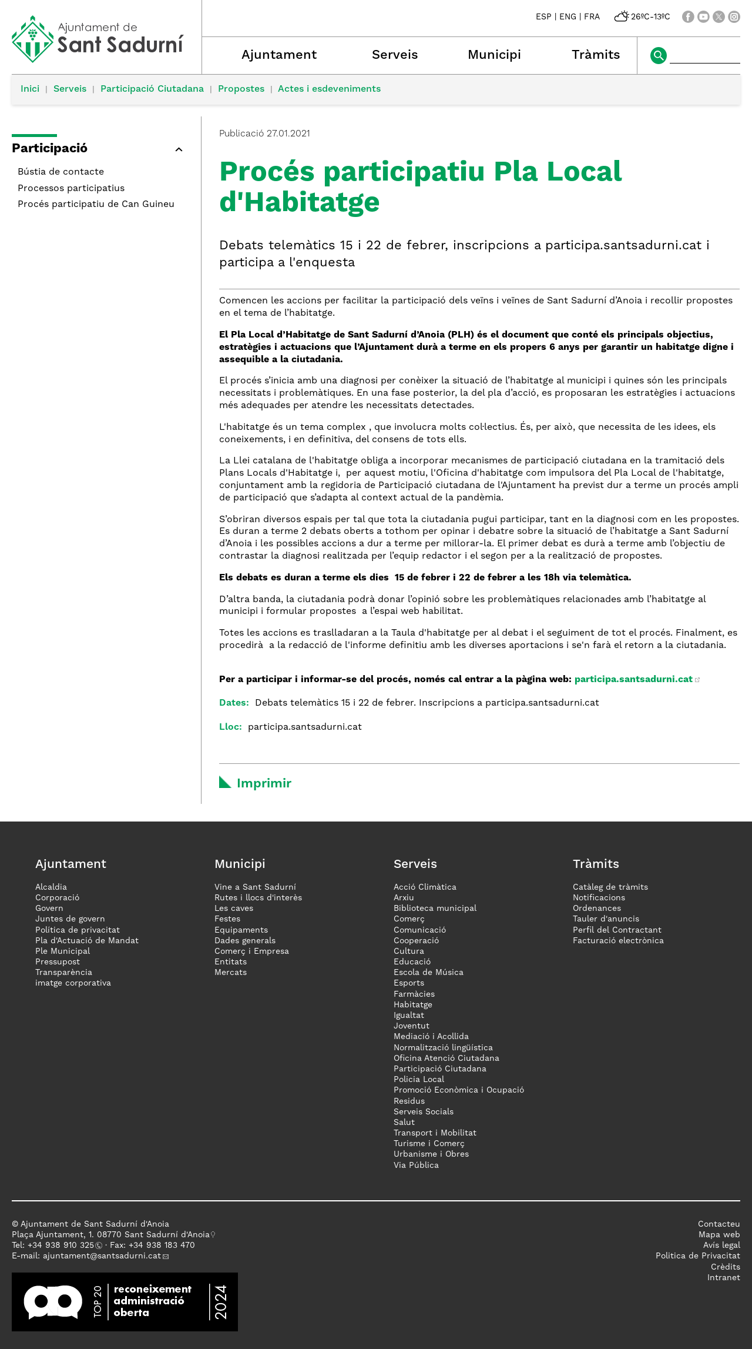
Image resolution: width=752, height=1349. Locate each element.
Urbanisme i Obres (431, 1154)
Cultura (409, 951)
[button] (100, 151)
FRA (592, 17)
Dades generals (245, 941)
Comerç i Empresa (251, 951)
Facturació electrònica (618, 941)
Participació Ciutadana (152, 89)
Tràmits (596, 55)
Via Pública (416, 1165)
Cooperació (416, 941)
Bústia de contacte (61, 172)
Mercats (230, 973)
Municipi (494, 55)
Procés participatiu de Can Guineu (96, 204)
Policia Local (419, 1080)
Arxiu (404, 898)
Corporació (57, 898)
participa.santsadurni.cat (634, 679)
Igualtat (409, 1015)
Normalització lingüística (443, 1048)
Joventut (411, 1026)
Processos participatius (71, 188)
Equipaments (241, 930)
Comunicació (420, 930)
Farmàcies (414, 994)
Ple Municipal (62, 951)
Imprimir (264, 783)
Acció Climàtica (425, 887)
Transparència (63, 973)
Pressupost (57, 962)
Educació (412, 962)
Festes (227, 919)
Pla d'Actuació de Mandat (87, 941)
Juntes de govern (70, 919)
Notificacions (599, 898)
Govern (49, 908)
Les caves (233, 908)
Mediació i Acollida (431, 1037)
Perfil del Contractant (617, 930)
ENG (567, 17)
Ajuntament (279, 55)
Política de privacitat (77, 930)
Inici (30, 89)
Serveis (395, 55)
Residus (409, 1101)
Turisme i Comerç (429, 1144)
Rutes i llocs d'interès (258, 898)
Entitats (230, 962)
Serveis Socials (424, 1112)
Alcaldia (51, 887)
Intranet (723, 1278)
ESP (544, 17)
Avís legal (721, 1245)
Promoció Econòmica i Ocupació (459, 1090)
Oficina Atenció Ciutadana (446, 1058)
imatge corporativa (73, 983)
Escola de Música (429, 973)
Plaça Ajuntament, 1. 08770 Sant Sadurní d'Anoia (111, 1235)
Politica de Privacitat (698, 1256)
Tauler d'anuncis (606, 919)
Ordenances (597, 908)
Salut (404, 1122)
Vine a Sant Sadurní (255, 887)
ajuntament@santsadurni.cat (102, 1256)
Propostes (241, 89)
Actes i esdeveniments (329, 89)
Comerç (409, 919)
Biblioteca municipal (435, 908)
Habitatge (413, 1005)
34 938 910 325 (63, 1245)
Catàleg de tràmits (610, 887)
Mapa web (719, 1235)
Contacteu (719, 1224)
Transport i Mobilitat (435, 1133)
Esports (409, 983)
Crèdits (725, 1267)
